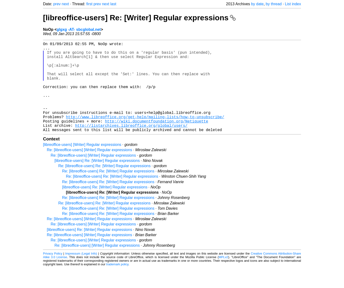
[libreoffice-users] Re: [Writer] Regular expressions (139, 17)
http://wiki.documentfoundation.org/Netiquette (156, 139)
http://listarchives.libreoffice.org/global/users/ (131, 144)
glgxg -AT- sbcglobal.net (79, 29)
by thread (274, 4)
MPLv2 (223, 277)
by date (257, 4)
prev (57, 4)
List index (293, 4)
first (89, 4)
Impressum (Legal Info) (81, 273)
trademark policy (117, 284)
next (65, 4)
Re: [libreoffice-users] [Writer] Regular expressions (89, 170)
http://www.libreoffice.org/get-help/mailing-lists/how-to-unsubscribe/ (145, 134)
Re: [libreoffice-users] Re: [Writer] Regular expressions (104, 186)
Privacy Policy (52, 273)
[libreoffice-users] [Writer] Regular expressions (82, 165)
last (113, 4)
